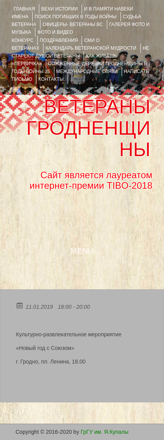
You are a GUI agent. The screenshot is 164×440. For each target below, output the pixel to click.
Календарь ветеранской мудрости (90, 48)
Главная (24, 9)
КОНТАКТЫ (51, 79)
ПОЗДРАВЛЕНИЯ (59, 40)
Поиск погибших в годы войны (76, 16)
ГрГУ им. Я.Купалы (105, 432)
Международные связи (87, 71)
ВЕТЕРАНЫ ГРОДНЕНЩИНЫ (88, 128)
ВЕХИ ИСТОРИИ (59, 9)
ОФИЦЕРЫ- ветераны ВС (72, 24)
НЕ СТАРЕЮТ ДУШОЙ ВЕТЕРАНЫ (80, 52)
